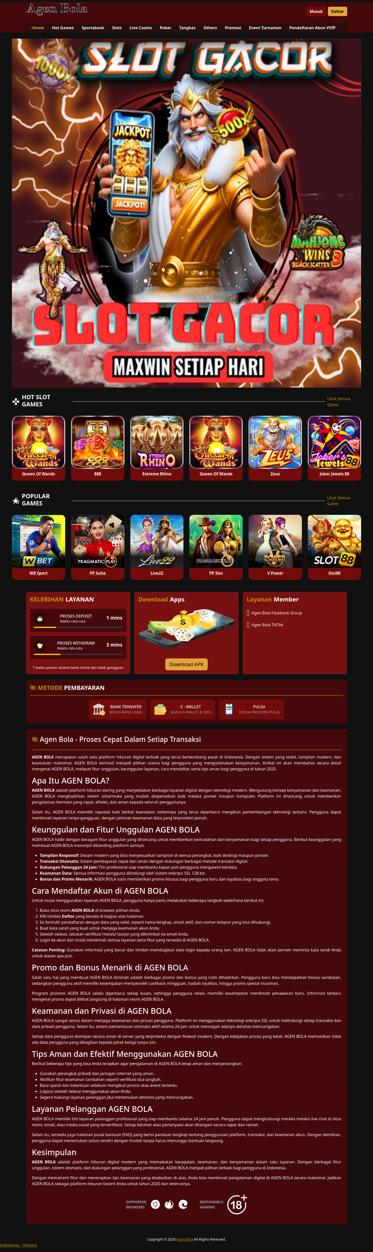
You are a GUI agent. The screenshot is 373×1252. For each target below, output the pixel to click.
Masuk (316, 11)
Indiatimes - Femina (18, 1245)
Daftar (337, 11)
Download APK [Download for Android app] (187, 664)
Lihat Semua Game (338, 401)
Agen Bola (184, 1239)
